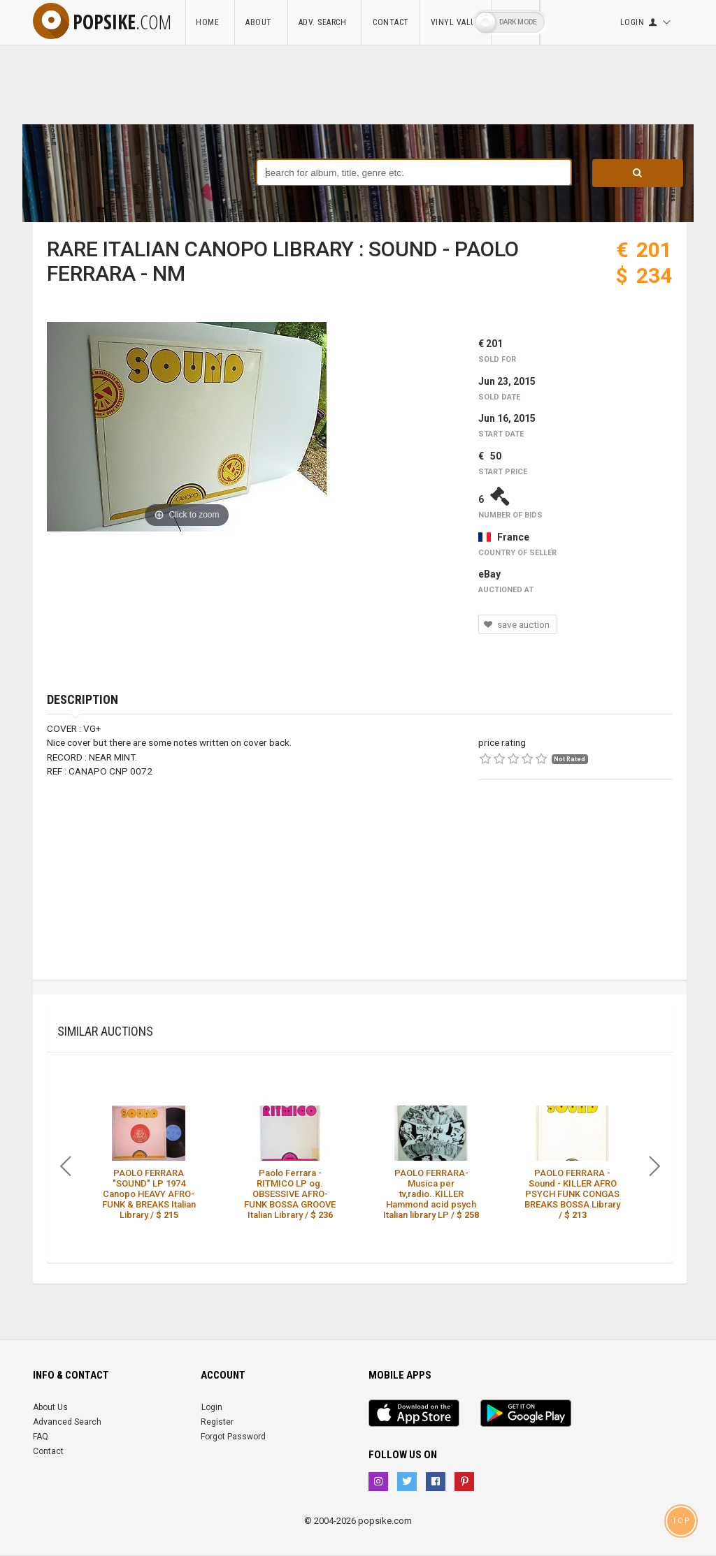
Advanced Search (67, 1422)
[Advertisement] (575, 892)
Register (217, 1422)
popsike (102, 21)
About (261, 22)
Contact (391, 22)
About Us (50, 1407)
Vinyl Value (456, 22)
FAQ (40, 1436)
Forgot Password (233, 1436)
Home (210, 22)
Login (211, 1407)
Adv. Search (325, 22)
